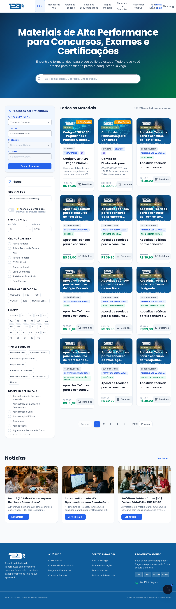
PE (11, 332)
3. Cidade (13, 140)
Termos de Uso (100, 570)
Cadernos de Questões (122, 6)
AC (23, 315)
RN (30, 332)
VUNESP (14, 301)
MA (46, 321)
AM (44, 315)
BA (11, 321)
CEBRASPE (15, 295)
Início (40, 6)
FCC (37, 295)
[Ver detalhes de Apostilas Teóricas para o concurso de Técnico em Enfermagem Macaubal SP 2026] (162, 256)
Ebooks (13, 382)
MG (26, 327)
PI (17, 332)
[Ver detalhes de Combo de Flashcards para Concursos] (125, 184)
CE (18, 321)
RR (11, 338)
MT (11, 327)
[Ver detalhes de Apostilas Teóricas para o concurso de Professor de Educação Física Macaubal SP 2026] (85, 401)
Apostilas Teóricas (70, 6)
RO (44, 332)
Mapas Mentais (107, 6)
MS (18, 327)
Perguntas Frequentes (59, 570)
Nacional (14, 315)
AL (30, 315)
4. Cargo (13, 151)
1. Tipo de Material (19, 117)
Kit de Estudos (39, 376)
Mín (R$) (12, 224)
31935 (135, 424)
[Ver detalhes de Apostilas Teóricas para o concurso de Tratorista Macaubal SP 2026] (162, 179)
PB (40, 327)
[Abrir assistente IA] (167, 589)
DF (25, 321)
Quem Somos (55, 560)
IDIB (25, 301)
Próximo (145, 424)
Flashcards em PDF (138, 6)
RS (37, 332)
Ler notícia (18, 516)
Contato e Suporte (57, 575)
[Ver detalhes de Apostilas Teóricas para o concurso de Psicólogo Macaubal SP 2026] (123, 399)
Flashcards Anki (54, 6)
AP (37, 315)
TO (38, 338)
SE (32, 338)
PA (33, 327)
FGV (27, 295)
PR (47, 327)
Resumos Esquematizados (89, 6)
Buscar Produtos (30, 166)
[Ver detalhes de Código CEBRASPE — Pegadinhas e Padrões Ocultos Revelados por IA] (85, 184)
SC (18, 338)
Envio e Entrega (100, 560)
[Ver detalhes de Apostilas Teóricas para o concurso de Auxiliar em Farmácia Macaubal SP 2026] (123, 327)
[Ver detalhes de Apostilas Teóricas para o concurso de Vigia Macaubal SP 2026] (85, 327)
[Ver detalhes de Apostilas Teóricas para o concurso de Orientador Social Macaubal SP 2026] (123, 256)
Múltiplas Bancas (40, 301)
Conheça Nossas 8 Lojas (61, 565)
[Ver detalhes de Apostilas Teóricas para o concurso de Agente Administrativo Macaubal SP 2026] (162, 327)
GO (38, 321)
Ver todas (164, 458)
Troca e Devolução (102, 565)
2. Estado (13, 128)
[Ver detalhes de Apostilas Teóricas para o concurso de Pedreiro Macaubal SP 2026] (85, 256)
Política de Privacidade (103, 575)
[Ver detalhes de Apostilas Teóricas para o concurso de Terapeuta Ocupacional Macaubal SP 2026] (162, 399)
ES (32, 321)
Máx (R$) (36, 224)
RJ (24, 332)
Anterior (85, 424)
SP (25, 338)
